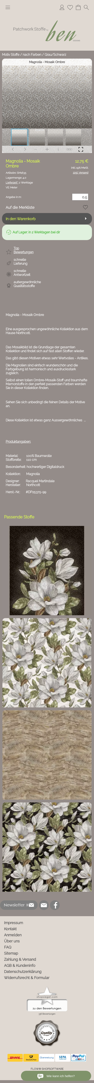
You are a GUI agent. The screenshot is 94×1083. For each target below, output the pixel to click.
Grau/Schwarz (55, 55)
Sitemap (11, 953)
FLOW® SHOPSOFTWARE (47, 1068)
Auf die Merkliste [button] (20, 207)
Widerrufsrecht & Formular (26, 978)
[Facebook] (55, 905)
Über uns (12, 941)
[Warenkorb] (78, 7)
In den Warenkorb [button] (21, 219)
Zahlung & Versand (20, 959)
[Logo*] (47, 14)
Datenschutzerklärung (22, 971)
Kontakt (10, 929)
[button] (7, 7)
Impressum (13, 923)
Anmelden (13, 935)
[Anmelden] (62, 7)
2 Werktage (19, 182)
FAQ (7, 947)
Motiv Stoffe (10, 55)
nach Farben (32, 55)
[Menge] (80, 196)
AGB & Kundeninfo (19, 965)
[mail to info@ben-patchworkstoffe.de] (44, 905)
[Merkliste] (70, 7)
